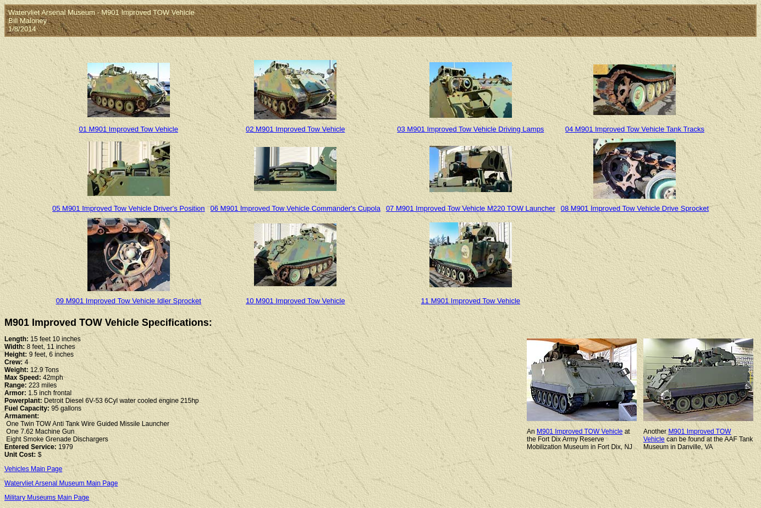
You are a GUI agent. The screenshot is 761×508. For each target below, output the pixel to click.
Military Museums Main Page (46, 497)
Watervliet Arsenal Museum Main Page (61, 483)
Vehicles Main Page (33, 469)
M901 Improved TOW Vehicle (579, 431)
